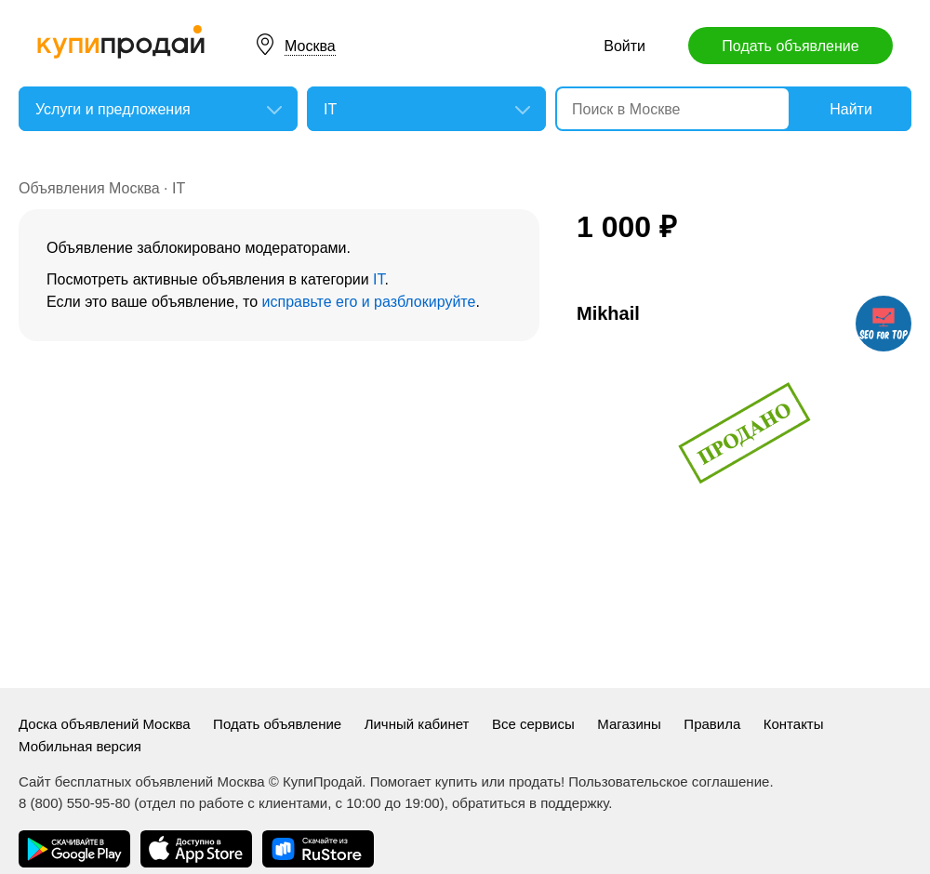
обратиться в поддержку (530, 803)
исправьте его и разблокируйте (369, 302)
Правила (712, 724)
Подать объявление (790, 46)
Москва (310, 46)
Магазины (629, 724)
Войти (624, 46)
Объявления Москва (89, 188)
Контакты (794, 724)
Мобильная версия (80, 746)
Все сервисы (533, 724)
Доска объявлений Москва (105, 724)
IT (178, 188)
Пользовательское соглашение (668, 781)
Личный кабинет (417, 724)
